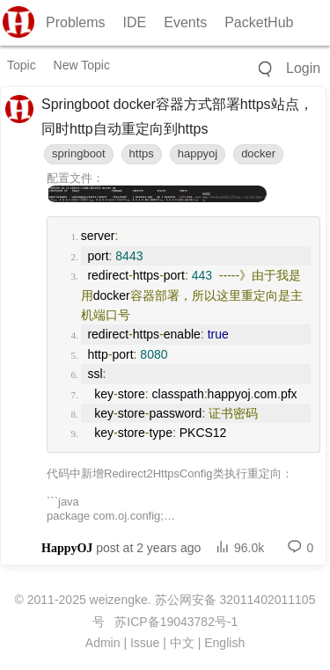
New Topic (82, 65)
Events (185, 22)
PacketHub (258, 22)
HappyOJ (66, 548)
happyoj (198, 153)
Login (303, 68)
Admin (103, 643)
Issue (144, 643)
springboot (79, 153)
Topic (21, 65)
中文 (182, 643)
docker (258, 153)
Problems (76, 22)
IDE (135, 22)
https (141, 153)
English (224, 643)
